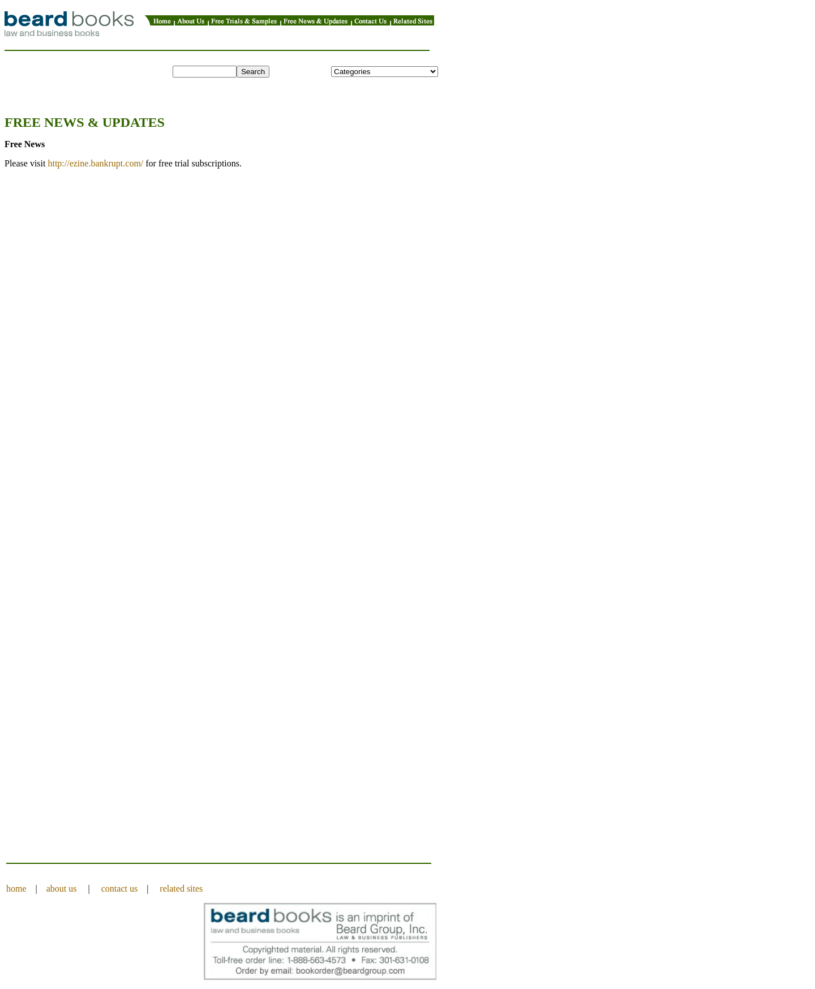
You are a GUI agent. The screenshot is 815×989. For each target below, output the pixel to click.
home (16, 888)
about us (61, 888)
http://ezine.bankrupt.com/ (95, 163)
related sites (181, 888)
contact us (119, 888)
